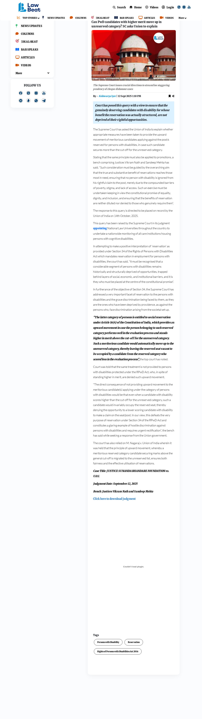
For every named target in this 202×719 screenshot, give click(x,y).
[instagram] (184, 7)
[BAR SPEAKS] (123, 18)
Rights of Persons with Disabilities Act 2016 (86, 662)
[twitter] (179, 7)
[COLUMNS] (77, 18)
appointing (68, 239)
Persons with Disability (76, 653)
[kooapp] (28, 110)
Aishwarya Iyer (76, 107)
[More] (180, 18)
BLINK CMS (182, 131)
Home (61, 22)
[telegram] (44, 110)
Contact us (183, 122)
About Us (174, 117)
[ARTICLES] (146, 18)
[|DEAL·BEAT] (99, 18)
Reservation (102, 653)
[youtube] (189, 7)
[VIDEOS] (166, 18)
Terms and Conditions (173, 119)
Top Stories (74, 22)
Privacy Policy (166, 122)
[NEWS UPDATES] (52, 18)
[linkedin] (21, 110)
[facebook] (21, 102)
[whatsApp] (36, 110)
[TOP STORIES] (26, 18)
